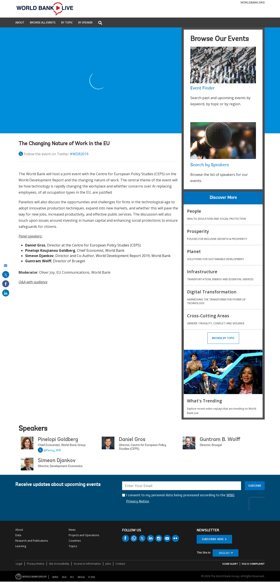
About (19, 22)
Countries (75, 541)
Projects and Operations (84, 535)
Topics (73, 546)
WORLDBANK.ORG (252, 2)
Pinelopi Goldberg (58, 439)
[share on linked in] (5, 292)
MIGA (81, 577)
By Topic (67, 22)
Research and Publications (31, 541)
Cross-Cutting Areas (208, 316)
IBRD (55, 577)
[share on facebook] (5, 283)
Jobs (108, 564)
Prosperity (198, 231)
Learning (20, 546)
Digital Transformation (211, 292)
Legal (19, 564)
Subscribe (254, 485)
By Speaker (85, 22)
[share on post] (5, 274)
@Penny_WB (52, 450)
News (72, 530)
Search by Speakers (209, 165)
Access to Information (87, 564)
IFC (72, 577)
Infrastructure (202, 272)
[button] (100, 23)
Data (18, 535)
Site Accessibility (59, 564)
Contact (120, 564)
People (194, 211)
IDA (64, 577)
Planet (194, 251)
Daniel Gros (132, 439)
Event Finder (202, 88)
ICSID (91, 577)
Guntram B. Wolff (220, 439)
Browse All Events (43, 22)
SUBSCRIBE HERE (213, 539)
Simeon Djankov (56, 460)
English (224, 553)
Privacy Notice (35, 564)
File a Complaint (253, 563)
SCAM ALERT (230, 563)
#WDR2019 (79, 154)
